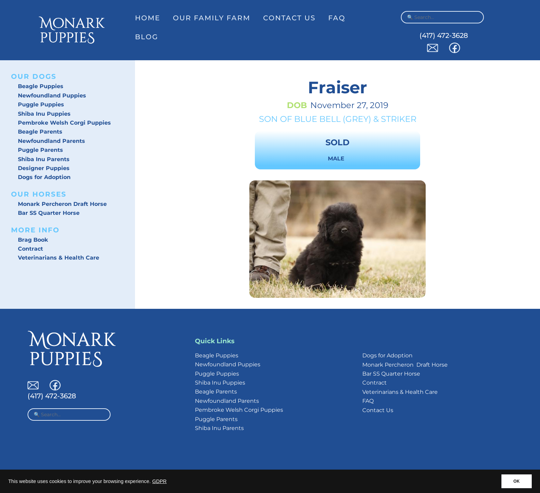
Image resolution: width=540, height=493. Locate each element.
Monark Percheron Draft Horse (62, 204)
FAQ (336, 18)
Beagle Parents (40, 131)
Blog (146, 37)
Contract (30, 248)
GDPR (159, 481)
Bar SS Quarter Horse (49, 213)
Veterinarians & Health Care (58, 257)
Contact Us (289, 18)
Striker (398, 119)
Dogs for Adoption (44, 177)
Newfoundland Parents (51, 141)
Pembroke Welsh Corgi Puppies (64, 122)
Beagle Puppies (40, 86)
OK (516, 481)
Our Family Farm (211, 18)
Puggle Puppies (41, 104)
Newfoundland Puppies (52, 95)
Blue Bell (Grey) (332, 119)
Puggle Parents (40, 150)
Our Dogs (33, 76)
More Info (35, 230)
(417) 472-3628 (443, 35)
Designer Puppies (44, 168)
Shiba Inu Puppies (44, 114)
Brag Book (33, 240)
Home (147, 18)
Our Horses (38, 194)
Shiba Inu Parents (44, 159)
